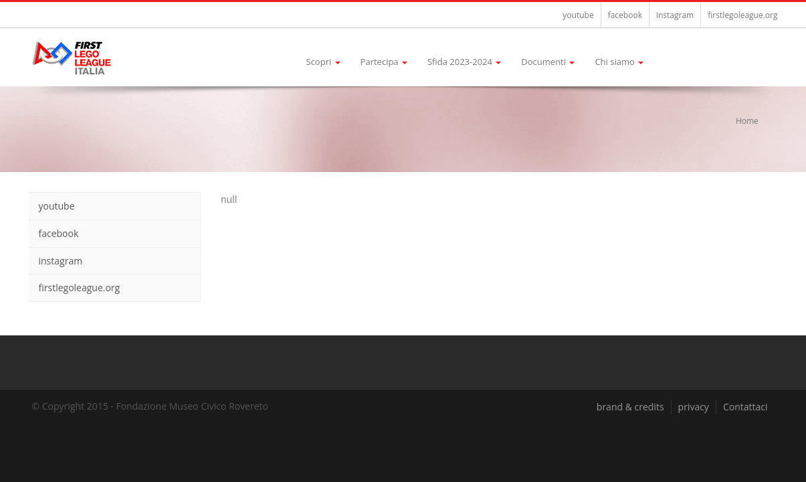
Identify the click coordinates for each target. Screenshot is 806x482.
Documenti (548, 62)
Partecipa (384, 62)
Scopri (323, 62)
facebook (625, 15)
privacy (693, 406)
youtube (578, 15)
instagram (675, 15)
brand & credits (630, 406)
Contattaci (745, 406)
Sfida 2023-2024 (464, 62)
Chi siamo (619, 62)
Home (747, 121)
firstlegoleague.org (742, 15)
